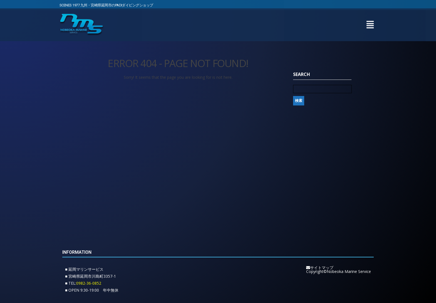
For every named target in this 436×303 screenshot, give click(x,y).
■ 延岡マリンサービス (84, 269)
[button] (369, 23)
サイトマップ (319, 267)
